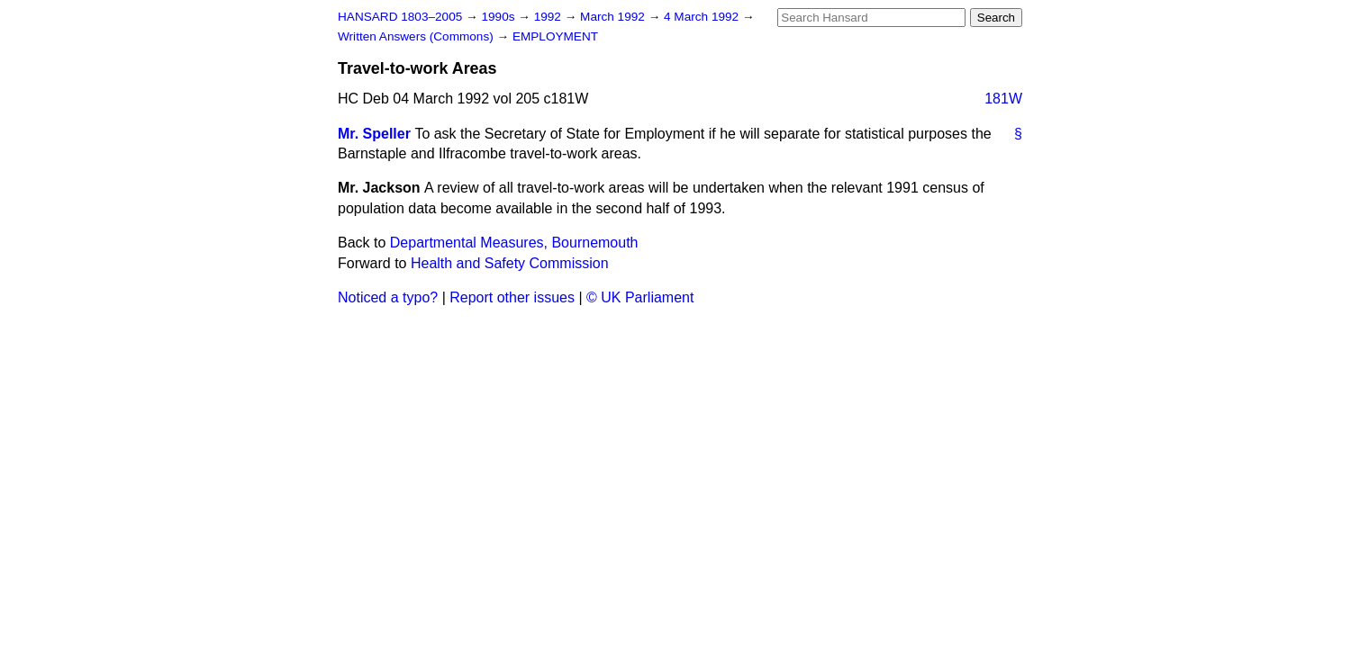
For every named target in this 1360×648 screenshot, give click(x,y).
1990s (499, 16)
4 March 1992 (703, 16)
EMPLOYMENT (555, 36)
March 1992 (614, 16)
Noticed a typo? (388, 297)
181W (1003, 98)
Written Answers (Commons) (417, 36)
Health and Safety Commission (510, 263)
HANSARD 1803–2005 (400, 16)
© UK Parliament (640, 297)
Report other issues (512, 297)
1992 (549, 16)
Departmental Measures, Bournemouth (514, 242)
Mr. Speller (374, 133)
